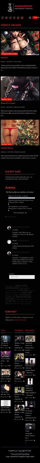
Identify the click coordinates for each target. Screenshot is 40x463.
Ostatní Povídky (6, 54)
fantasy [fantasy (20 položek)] (24, 288)
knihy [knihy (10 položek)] (31, 291)
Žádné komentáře (19, 107)
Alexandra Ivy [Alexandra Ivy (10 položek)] (10, 286)
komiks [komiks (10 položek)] (8, 293)
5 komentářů (17, 62)
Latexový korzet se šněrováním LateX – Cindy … (29, 348)
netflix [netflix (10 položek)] (8, 295)
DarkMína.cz (13, 451)
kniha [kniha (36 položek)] (23, 290)
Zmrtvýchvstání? (24, 227)
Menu (36, 18)
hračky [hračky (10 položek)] (14, 291)
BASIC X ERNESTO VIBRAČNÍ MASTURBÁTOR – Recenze (30, 391)
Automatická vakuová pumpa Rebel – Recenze (30, 369)
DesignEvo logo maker (26, 456)
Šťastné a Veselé (8, 103)
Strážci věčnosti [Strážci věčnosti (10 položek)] (22, 302)
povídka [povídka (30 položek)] (25, 295)
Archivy (11, 274)
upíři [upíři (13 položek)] (16, 304)
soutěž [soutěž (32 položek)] (10, 301)
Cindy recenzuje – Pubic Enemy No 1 (30, 435)
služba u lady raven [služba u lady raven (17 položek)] (23, 299)
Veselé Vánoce (7, 148)
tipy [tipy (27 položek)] (9, 304)
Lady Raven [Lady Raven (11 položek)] (16, 293)
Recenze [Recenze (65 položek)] (23, 297)
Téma (9, 99)
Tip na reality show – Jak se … (5, 361)
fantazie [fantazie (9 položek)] (8, 291)
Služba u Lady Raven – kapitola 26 (19, 396)
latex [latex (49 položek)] (26, 293)
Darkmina (3, 152)
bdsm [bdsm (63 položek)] (21, 286)
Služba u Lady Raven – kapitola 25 (19, 414)
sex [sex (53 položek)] (9, 299)
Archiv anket (11, 217)
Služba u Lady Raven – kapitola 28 (19, 345)
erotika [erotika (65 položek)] (12, 288)
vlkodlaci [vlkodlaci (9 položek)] (22, 304)
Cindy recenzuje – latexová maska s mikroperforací (30, 413)
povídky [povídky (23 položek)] (10, 297)
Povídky (14, 54)
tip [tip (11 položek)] (30, 302)
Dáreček (4, 58)
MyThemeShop (23, 454)
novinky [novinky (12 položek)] (15, 295)
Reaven (3, 62)
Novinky (4, 99)
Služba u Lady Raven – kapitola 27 (19, 363)
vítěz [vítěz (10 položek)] (28, 304)
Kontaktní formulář (19, 320)
